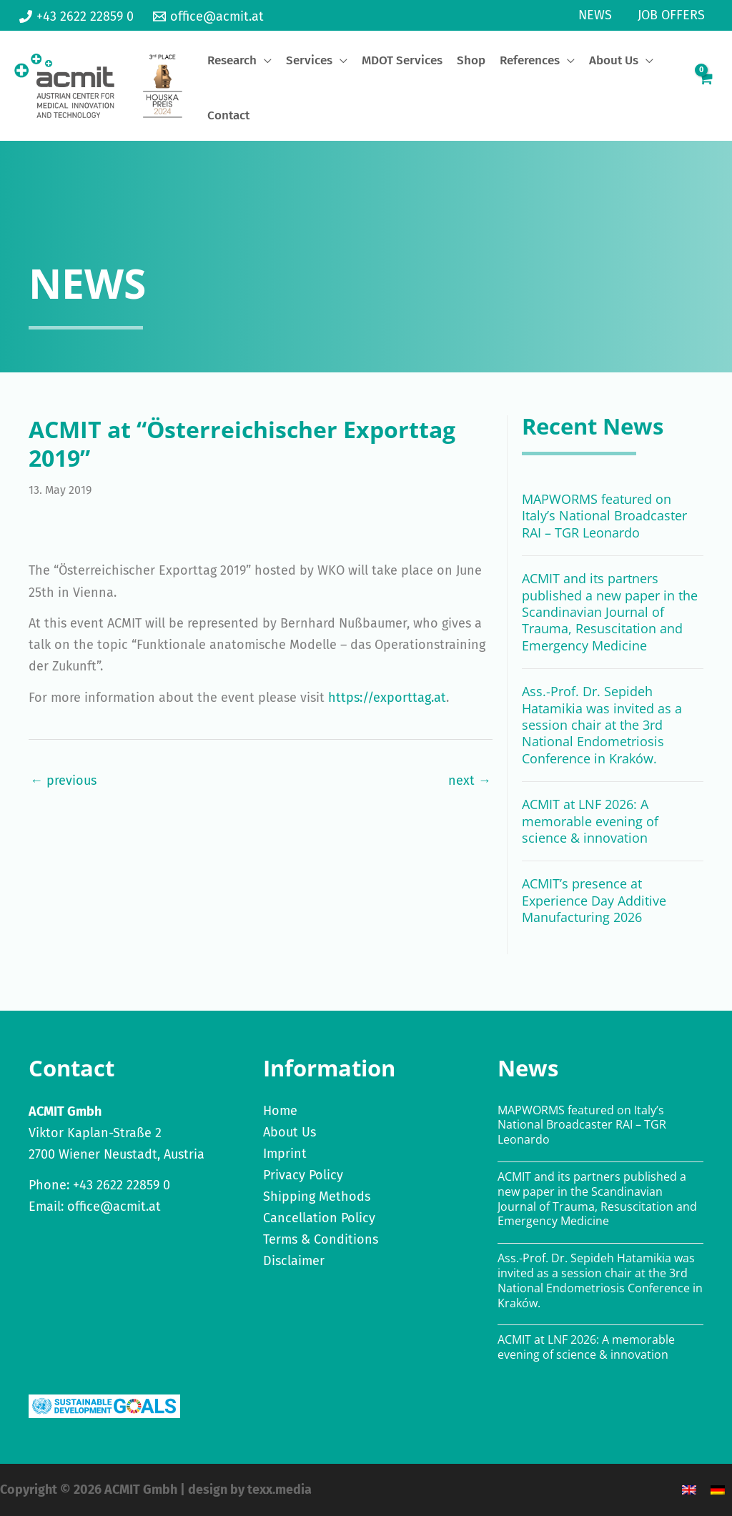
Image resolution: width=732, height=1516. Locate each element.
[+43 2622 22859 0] (76, 16)
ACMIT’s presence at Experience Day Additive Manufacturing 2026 (594, 900)
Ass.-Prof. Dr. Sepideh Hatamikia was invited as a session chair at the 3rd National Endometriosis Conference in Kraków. (602, 725)
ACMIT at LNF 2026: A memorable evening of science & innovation (590, 821)
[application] (264, 60)
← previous (63, 780)
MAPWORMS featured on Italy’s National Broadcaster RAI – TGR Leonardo (604, 515)
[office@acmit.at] (207, 16)
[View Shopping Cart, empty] (705, 86)
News (595, 15)
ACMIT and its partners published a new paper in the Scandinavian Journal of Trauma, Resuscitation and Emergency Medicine (610, 612)
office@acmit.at (114, 1206)
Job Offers (671, 15)
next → (469, 780)
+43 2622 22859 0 (121, 1185)
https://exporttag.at (387, 697)
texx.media (279, 1489)
